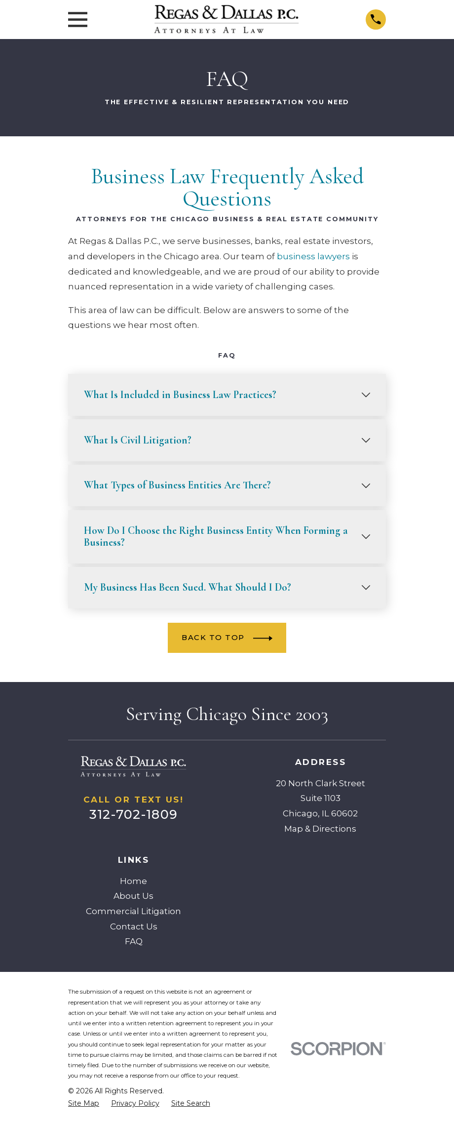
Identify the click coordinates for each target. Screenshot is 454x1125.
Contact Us (133, 926)
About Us (133, 896)
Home (133, 881)
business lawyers (313, 256)
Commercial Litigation (133, 911)
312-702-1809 (133, 814)
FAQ (134, 941)
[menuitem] (83, 1103)
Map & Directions (320, 829)
